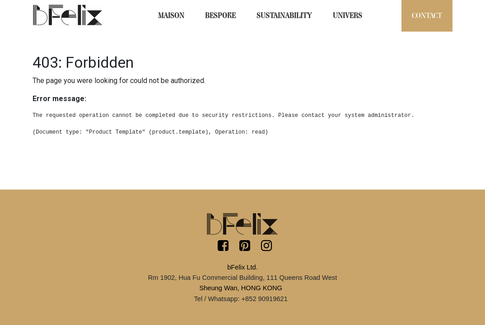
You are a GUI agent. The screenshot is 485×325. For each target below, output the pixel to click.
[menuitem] (171, 16)
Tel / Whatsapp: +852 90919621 (240, 298)
